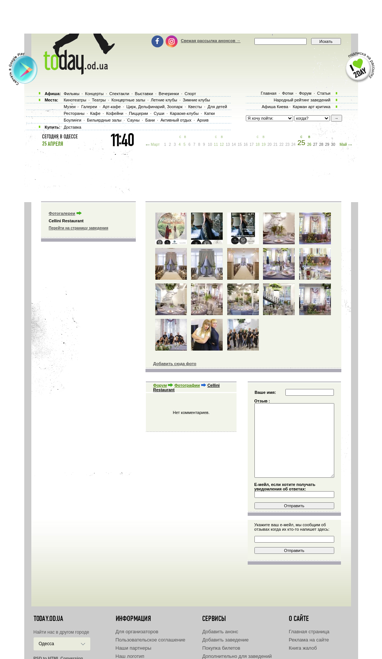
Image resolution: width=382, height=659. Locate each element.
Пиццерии (138, 113)
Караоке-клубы (184, 113)
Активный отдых (175, 120)
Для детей (217, 106)
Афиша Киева (275, 106)
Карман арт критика (312, 106)
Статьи (324, 93)
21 (275, 144)
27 (315, 144)
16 (246, 144)
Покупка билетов (221, 648)
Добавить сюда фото (175, 363)
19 (264, 144)
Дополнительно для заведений (237, 656)
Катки (209, 113)
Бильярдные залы (104, 120)
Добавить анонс (220, 631)
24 (293, 144)
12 (222, 144)
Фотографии (187, 385)
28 (321, 144)
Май (343, 144)
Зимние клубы (196, 100)
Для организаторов (137, 631)
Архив (203, 120)
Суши (159, 113)
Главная (268, 93)
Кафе (95, 113)
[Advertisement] (191, 17)
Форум (160, 385)
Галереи (89, 106)
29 (327, 144)
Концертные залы (128, 100)
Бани (150, 120)
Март (155, 144)
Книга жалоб (303, 648)
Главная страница (309, 631)
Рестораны (74, 113)
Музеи (70, 106)
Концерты (94, 93)
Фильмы (71, 93)
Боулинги (72, 120)
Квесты (195, 106)
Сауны (133, 120)
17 (252, 144)
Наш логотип (130, 656)
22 (281, 144)
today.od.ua (48, 619)
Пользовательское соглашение (150, 640)
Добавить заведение (225, 640)
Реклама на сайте (309, 640)
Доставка (72, 127)
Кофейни (114, 113)
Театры (99, 100)
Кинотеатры (75, 100)
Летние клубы (164, 100)
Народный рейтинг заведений (302, 100)
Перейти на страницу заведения (78, 228)
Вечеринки (169, 93)
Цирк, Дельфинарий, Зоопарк (154, 106)
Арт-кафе (111, 106)
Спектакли (119, 93)
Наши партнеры (133, 648)
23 (287, 144)
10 (210, 144)
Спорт (190, 93)
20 (269, 144)
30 (333, 144)
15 (240, 144)
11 (216, 144)
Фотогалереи (62, 213)
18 (258, 144)
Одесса (46, 643)
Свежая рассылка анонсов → (211, 40)
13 (228, 144)
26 (309, 144)
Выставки (144, 93)
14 (234, 144)
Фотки (287, 93)
